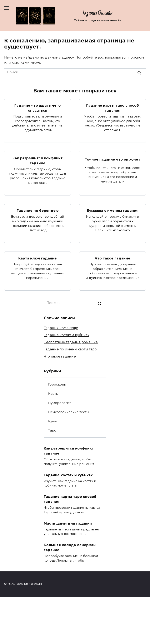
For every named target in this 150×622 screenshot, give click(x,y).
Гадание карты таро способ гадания (112, 107)
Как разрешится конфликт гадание (37, 160)
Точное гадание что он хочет (112, 159)
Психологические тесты (68, 412)
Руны (52, 421)
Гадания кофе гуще (61, 328)
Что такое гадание (112, 258)
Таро (52, 430)
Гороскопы (57, 384)
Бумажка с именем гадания (113, 211)
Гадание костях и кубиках (66, 335)
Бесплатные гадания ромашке (71, 342)
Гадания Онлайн (97, 13)
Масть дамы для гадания (68, 523)
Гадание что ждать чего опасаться (37, 107)
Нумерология (59, 403)
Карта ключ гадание (37, 258)
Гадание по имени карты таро (70, 349)
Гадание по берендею (38, 211)
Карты (53, 394)
